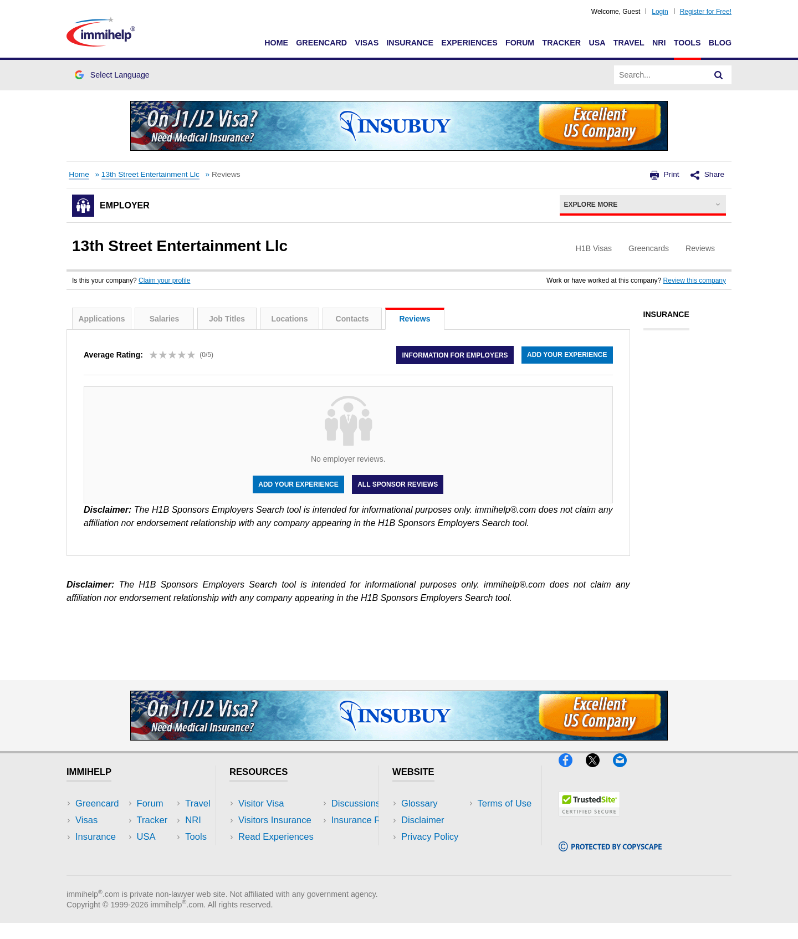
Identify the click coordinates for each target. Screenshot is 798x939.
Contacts (352, 318)
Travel (628, 42)
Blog (720, 42)
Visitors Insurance (274, 820)
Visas (366, 42)
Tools (687, 42)
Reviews (414, 318)
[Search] (718, 74)
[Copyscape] (610, 856)
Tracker (561, 42)
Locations (289, 318)
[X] (599, 772)
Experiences (469, 42)
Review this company (694, 280)
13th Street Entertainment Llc (150, 174)
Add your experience (567, 355)
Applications (101, 318)
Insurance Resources (281, 870)
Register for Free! (706, 12)
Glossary (419, 803)
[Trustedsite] (589, 821)
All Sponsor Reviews (397, 484)
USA (597, 42)
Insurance (409, 42)
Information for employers (455, 355)
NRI (659, 42)
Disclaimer (422, 820)
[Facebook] (572, 772)
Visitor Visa (261, 803)
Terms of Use (428, 853)
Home (276, 42)
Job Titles (227, 318)
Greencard (321, 42)
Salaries (165, 318)
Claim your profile (164, 280)
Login (660, 12)
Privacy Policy (429, 836)
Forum (519, 42)
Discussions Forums (279, 853)
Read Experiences (276, 836)
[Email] (625, 772)
